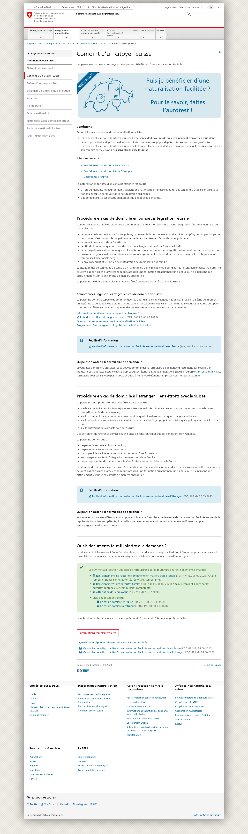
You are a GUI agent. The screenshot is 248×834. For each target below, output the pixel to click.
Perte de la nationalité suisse (43, 128)
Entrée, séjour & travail (41, 30)
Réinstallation (134, 734)
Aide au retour (182, 719)
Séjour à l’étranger (39, 715)
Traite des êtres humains (139, 706)
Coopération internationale (189, 706)
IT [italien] (215, 7)
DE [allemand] (206, 7)
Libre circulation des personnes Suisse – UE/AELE (49, 709)
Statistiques (35, 770)
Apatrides (32, 98)
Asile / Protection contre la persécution (91, 31)
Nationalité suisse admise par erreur (48, 120)
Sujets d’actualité (87, 756)
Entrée (32, 694)
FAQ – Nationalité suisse (41, 136)
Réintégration (35, 105)
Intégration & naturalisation (65, 33)
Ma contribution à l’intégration (94, 706)
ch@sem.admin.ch (206, 371)
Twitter (34, 804)
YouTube (49, 804)
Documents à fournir (96, 176)
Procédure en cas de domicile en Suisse (106, 165)
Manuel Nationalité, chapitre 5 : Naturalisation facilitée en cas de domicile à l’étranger (149, 652)
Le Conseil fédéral (40, 7)
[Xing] (84, 670)
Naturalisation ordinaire (41, 68)
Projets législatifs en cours (91, 770)
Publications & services (143, 30)
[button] (190, 14)
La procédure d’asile (137, 702)
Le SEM (160, 30)
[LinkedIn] (87, 670)
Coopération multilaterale (188, 710)
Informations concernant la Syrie (143, 718)
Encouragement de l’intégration (94, 694)
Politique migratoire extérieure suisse (194, 697)
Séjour (32, 698)
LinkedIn (65, 804)
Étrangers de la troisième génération (48, 90)
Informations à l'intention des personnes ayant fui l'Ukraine (147, 712)
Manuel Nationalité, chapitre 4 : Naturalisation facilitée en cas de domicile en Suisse (147, 648)
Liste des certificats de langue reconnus (119, 317)
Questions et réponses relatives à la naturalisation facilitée (111, 321)
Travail (32, 703)
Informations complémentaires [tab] (97, 633)
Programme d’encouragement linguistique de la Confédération (114, 325)
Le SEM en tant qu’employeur (93, 765)
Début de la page (212, 665)
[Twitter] (81, 670)
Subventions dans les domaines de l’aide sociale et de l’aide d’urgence (147, 729)
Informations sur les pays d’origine (193, 715)
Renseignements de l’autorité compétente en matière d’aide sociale (151, 575)
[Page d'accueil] (75, 17)
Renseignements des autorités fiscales (134, 584)
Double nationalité (38, 113)
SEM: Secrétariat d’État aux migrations (110, 7)
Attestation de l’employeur (128, 592)
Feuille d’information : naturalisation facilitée (151, 346)
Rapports (34, 765)
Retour (178, 723)
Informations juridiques (207, 815)
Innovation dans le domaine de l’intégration (94, 700)
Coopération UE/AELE (186, 702)
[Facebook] (78, 670)
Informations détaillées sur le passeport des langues (107, 313)
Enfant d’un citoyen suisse (42, 83)
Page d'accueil (171, 7)
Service (33, 778)
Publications (35, 756)
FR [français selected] (210, 7)
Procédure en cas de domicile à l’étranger (108, 171)
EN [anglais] (219, 7)
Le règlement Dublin (137, 722)
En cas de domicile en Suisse (132, 601)
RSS (95, 804)
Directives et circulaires (41, 774)
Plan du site (185, 7)
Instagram (82, 804)
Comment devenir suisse (92, 43)
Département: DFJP (69, 7)
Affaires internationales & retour (115, 33)
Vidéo (32, 761)
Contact (195, 7)
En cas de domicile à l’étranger (134, 606)
